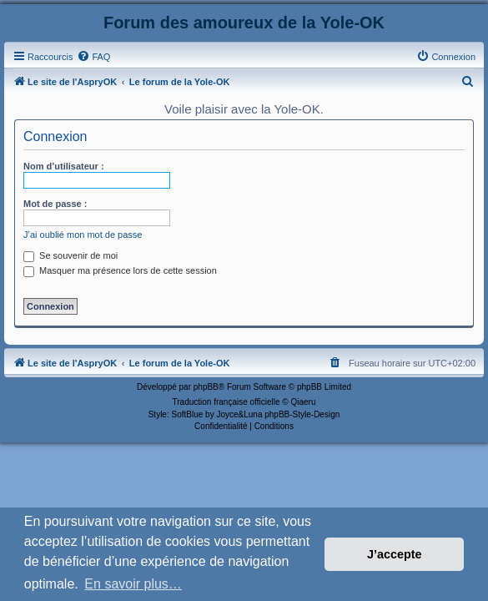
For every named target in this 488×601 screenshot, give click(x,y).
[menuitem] (93, 57)
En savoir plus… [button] (133, 584)
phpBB (206, 386)
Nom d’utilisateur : (63, 166)
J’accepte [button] (394, 554)
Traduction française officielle (226, 402)
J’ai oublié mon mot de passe (82, 235)
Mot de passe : (55, 204)
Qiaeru (302, 402)
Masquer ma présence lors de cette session (120, 270)
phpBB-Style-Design (302, 414)
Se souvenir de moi (70, 255)
